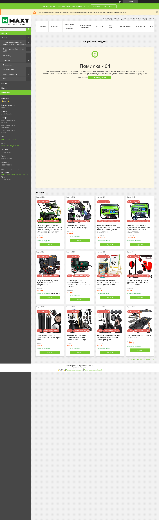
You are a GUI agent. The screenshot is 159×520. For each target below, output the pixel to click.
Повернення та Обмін (85, 26)
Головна (42, 26)
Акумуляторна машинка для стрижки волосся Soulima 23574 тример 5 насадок (78, 337)
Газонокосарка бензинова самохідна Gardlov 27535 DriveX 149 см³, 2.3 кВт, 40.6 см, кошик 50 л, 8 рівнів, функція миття (49, 228)
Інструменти (101, 78)
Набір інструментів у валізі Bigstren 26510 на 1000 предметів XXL (47, 282)
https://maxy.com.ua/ (9, 139)
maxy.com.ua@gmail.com (10, 146)
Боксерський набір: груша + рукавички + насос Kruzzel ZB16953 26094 (138, 282)
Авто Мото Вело (9, 69)
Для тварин (7, 65)
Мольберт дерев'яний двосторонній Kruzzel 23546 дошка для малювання (108, 282)
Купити (49, 244)
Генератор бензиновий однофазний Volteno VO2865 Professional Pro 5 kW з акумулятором (138, 228)
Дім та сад (7, 56)
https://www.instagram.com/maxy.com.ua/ (15, 174)
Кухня (5, 79)
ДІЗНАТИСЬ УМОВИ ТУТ (104, 6)
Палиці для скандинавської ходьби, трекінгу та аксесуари (14, 43)
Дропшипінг (125, 26)
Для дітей (6, 60)
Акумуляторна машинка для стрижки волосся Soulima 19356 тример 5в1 (108, 337)
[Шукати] (28, 29)
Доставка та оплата (69, 26)
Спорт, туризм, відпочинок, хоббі (13, 50)
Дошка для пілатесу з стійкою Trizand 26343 (139, 336)
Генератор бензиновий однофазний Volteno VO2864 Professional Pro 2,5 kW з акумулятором (108, 228)
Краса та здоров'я (10, 74)
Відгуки (4, 88)
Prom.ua (90, 366)
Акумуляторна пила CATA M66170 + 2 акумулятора (77, 226)
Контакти (140, 26)
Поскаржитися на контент (74, 370)
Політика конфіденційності (93, 370)
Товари (4, 37)
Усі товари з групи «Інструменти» (139, 359)
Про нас (4, 83)
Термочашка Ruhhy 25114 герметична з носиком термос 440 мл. (49, 337)
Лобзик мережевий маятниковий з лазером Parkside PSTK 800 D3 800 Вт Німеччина (78, 283)
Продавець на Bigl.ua (79, 368)
